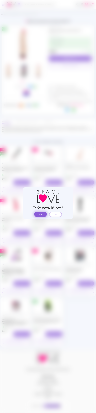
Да (40, 214)
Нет (55, 214)
